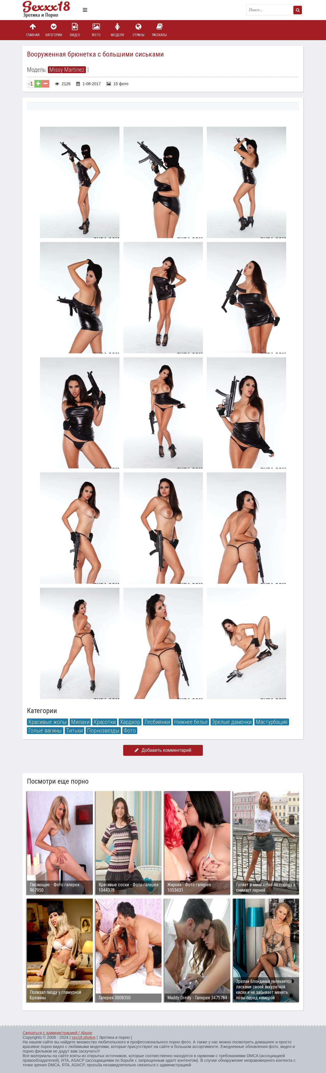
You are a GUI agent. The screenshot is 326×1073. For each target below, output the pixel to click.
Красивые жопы (47, 721)
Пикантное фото (51, 10)
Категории (54, 30)
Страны (138, 30)
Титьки (74, 730)
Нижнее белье (191, 721)
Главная (33, 30)
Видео (75, 30)
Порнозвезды (103, 730)
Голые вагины (45, 730)
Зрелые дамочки (232, 721)
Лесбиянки (157, 721)
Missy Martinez (67, 69)
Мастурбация (272, 721)
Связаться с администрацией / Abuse (57, 1033)
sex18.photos (83, 1037)
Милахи (80, 721)
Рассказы (160, 30)
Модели (117, 30)
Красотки (105, 721)
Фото (96, 30)
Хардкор (130, 721)
